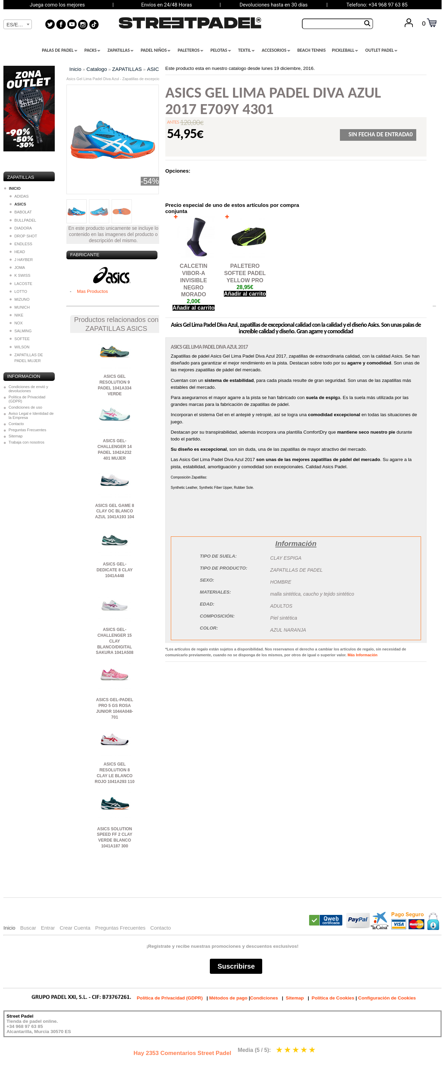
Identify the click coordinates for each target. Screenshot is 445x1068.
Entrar (48, 928)
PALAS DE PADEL (59, 50)
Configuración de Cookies (387, 998)
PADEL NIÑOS (155, 50)
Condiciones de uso (25, 407)
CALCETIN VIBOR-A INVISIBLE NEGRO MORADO (193, 280)
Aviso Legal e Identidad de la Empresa (31, 415)
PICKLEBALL (345, 50)
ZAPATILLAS (120, 50)
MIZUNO (19, 299)
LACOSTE (21, 284)
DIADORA (21, 228)
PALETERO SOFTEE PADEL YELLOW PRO (245, 273)
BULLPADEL (23, 220)
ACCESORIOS (276, 50)
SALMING (20, 331)
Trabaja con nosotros (26, 442)
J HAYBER (21, 260)
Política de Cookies (333, 998)
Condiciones (264, 998)
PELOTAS (221, 50)
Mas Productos (92, 291)
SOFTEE (20, 339)
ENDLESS (21, 244)
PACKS (93, 50)
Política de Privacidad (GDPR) (27, 399)
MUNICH (20, 307)
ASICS (154, 69)
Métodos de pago (228, 998)
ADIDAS (19, 196)
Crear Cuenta (75, 928)
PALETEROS (190, 50)
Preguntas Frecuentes (27, 430)
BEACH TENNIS (311, 50)
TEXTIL (246, 50)
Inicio (75, 69)
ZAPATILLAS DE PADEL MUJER (26, 358)
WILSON (19, 347)
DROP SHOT (23, 236)
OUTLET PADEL (381, 50)
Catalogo (97, 69)
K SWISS (20, 275)
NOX (16, 323)
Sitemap (16, 436)
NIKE (16, 315)
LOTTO (18, 291)
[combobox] (17, 24)
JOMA (17, 267)
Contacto (16, 424)
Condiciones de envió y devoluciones (28, 389)
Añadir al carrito (194, 308)
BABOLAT (21, 212)
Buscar (28, 928)
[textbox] (17, 24)
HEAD (17, 252)
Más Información (362, 655)
